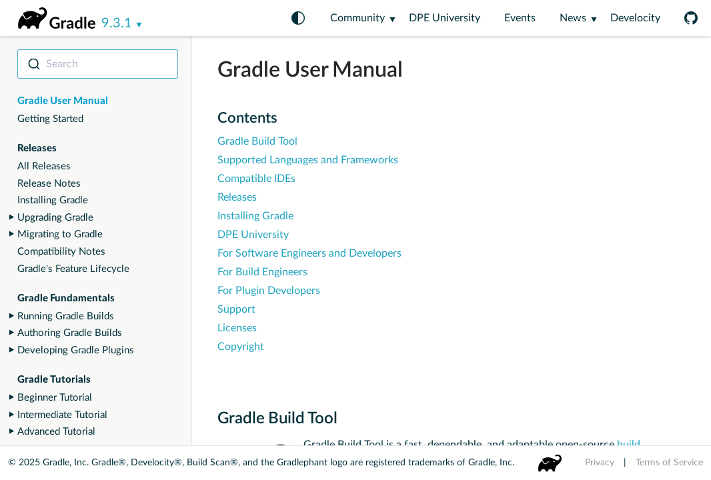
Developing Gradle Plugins (75, 350)
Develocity (635, 18)
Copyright (240, 346)
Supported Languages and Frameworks (307, 160)
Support (236, 309)
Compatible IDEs (256, 178)
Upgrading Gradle (55, 218)
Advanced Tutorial (56, 432)
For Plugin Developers (268, 290)
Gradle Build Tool (257, 141)
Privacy (599, 462)
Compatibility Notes (61, 252)
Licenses (237, 328)
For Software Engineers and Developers (309, 253)
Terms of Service (669, 462)
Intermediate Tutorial (62, 415)
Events (520, 18)
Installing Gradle (52, 200)
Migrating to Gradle (60, 234)
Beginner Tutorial (54, 398)
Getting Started (50, 119)
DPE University (444, 18)
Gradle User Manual (62, 101)
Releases (237, 197)
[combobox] (97, 64)
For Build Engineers (262, 272)
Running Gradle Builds (65, 316)
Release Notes (49, 184)
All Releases (44, 166)
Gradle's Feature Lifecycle (73, 269)
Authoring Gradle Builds (69, 333)
